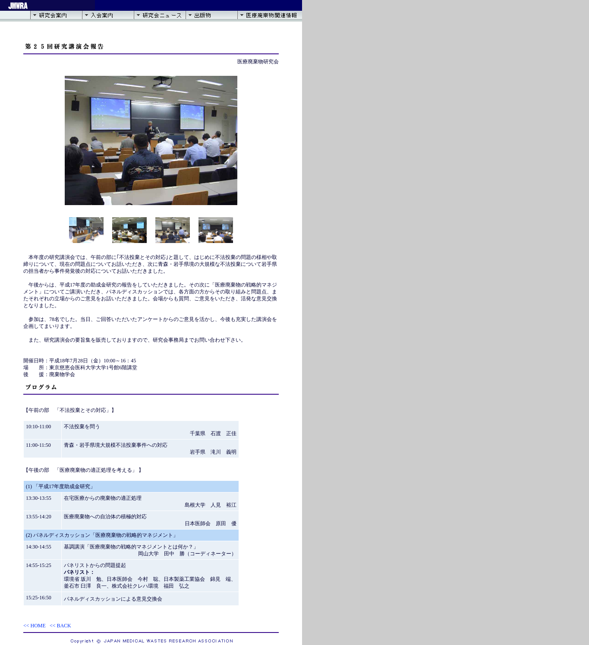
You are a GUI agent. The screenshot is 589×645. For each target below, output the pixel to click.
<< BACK (60, 626)
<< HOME (34, 626)
